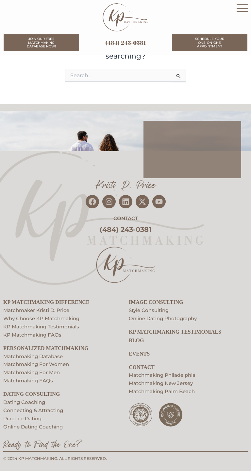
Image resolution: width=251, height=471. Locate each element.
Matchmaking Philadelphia (162, 374)
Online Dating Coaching (33, 426)
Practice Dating (22, 418)
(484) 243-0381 (125, 43)
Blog (136, 339)
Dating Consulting (31, 393)
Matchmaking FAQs (28, 380)
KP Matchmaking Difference (46, 301)
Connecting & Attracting (33, 409)
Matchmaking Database (33, 355)
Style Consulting (149, 309)
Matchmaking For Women (36, 364)
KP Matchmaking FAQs (32, 334)
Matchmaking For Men (31, 372)
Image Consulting (156, 301)
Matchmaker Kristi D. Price (36, 309)
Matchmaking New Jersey (161, 382)
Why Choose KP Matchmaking (41, 318)
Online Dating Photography (163, 318)
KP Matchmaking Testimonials (41, 326)
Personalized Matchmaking (45, 347)
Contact (142, 366)
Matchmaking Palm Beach (162, 390)
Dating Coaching (24, 401)
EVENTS (139, 353)
